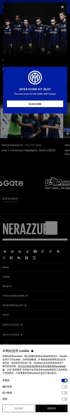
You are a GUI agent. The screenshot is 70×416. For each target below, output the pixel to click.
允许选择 (18, 408)
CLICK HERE (35, 104)
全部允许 (51, 408)
